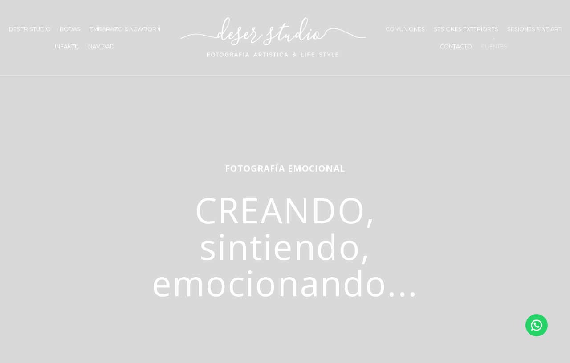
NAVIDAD (101, 46)
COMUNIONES (405, 29)
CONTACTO (456, 46)
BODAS (70, 29)
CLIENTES (494, 46)
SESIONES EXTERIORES (466, 29)
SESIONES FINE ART (534, 29)
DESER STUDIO (30, 29)
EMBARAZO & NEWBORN (125, 29)
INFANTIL (67, 46)
